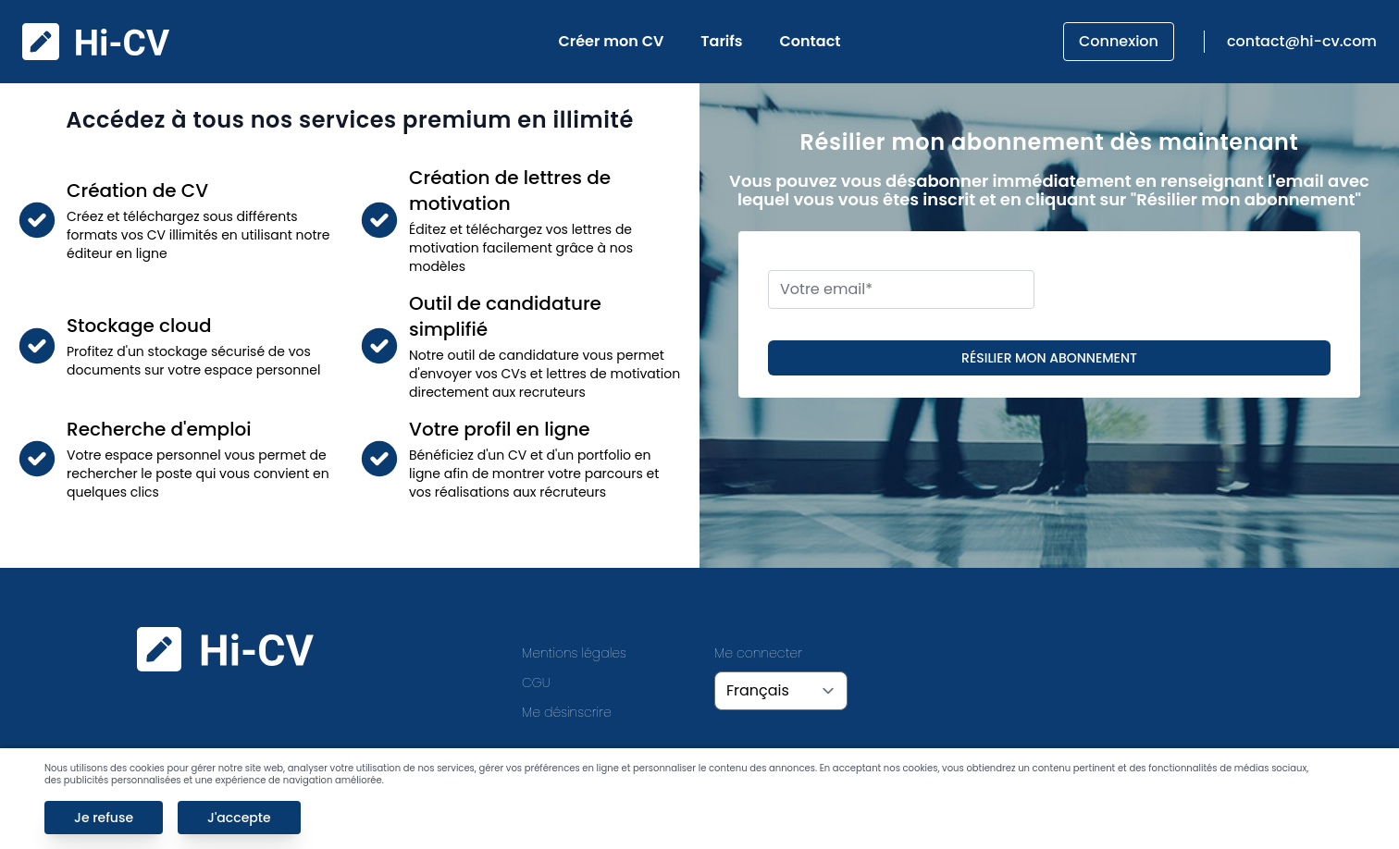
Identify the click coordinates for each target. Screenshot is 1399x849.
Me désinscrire (567, 712)
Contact (810, 41)
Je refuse (103, 817)
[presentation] (1204, 289)
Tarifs (721, 41)
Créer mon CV (611, 41)
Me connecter (758, 653)
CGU (536, 682)
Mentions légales (574, 653)
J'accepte (239, 817)
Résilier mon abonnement (1049, 358)
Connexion (1118, 41)
